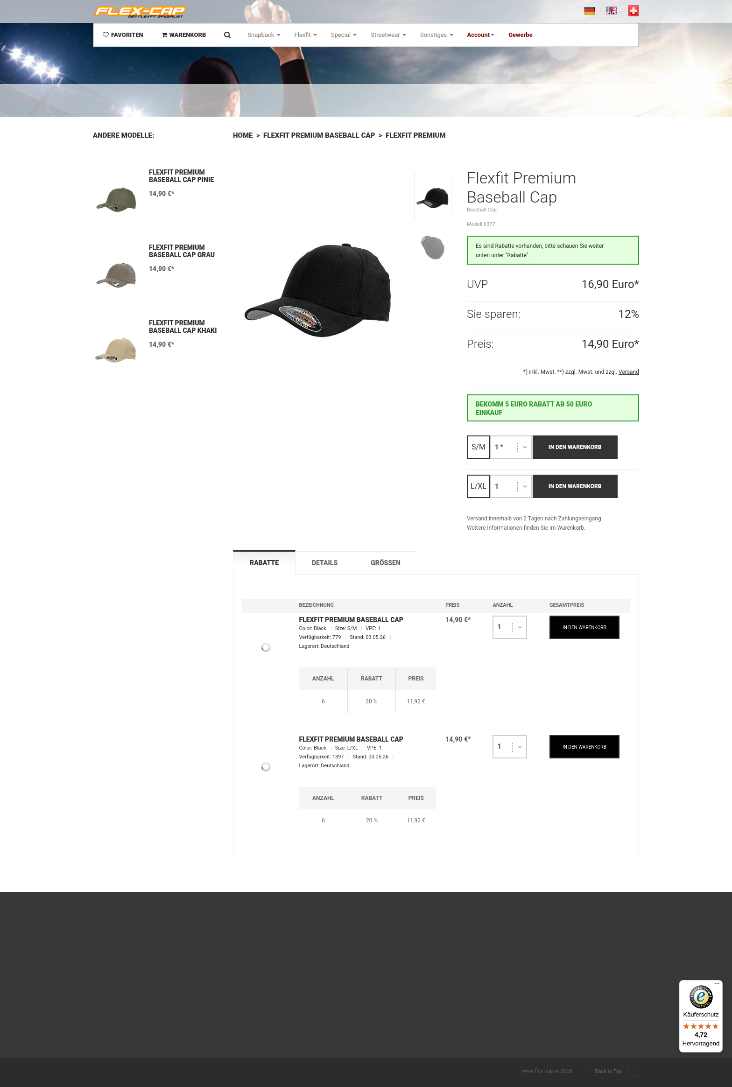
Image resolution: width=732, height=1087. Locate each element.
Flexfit (306, 34)
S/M (479, 446)
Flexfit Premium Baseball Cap (319, 135)
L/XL (478, 486)
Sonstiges (436, 34)
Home (243, 135)
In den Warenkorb (575, 447)
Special (344, 34)
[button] (481, 35)
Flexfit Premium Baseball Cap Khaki (183, 326)
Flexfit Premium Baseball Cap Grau (182, 251)
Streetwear (388, 34)
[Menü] (717, 985)
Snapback (263, 34)
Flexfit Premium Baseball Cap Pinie (181, 175)
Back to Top (617, 1071)
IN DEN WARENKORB (584, 627)
